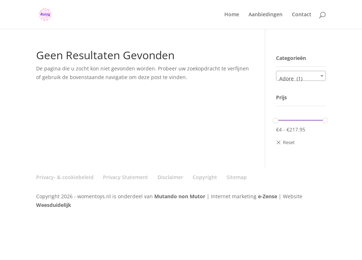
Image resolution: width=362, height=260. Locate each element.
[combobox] (301, 76)
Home (231, 15)
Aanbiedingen (266, 15)
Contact (301, 15)
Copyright (205, 177)
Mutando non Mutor (180, 196)
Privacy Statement (125, 177)
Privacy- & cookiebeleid (65, 177)
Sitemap (237, 177)
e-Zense (267, 196)
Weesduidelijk (53, 205)
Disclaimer (170, 177)
